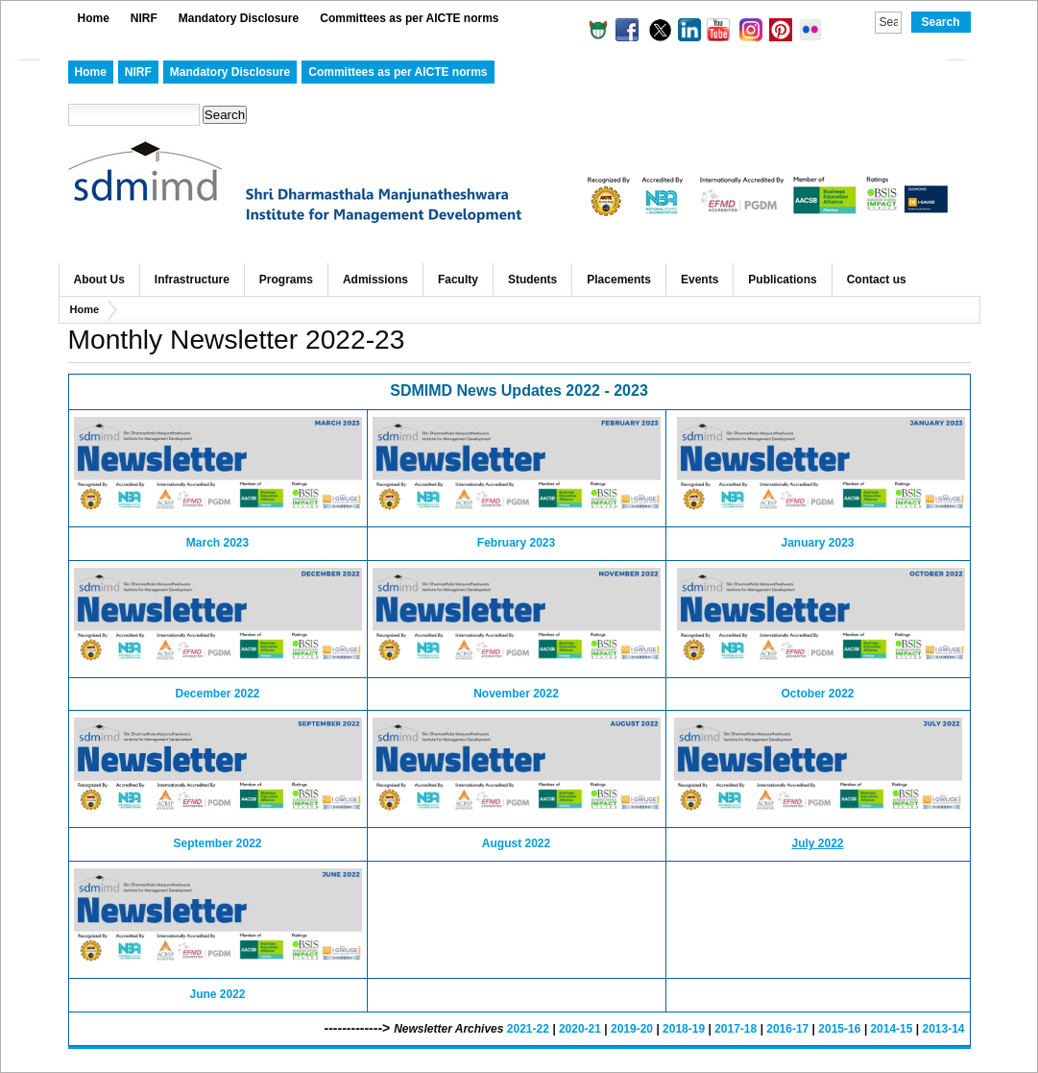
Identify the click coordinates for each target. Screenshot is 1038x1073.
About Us (99, 279)
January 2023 (817, 542)
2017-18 (735, 1029)
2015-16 (839, 1029)
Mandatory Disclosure (239, 18)
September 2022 (217, 843)
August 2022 (516, 843)
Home (93, 18)
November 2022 (516, 693)
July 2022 (817, 843)
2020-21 (580, 1029)
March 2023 (217, 542)
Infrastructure (192, 279)
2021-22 (528, 1029)
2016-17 (787, 1029)
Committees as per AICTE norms (409, 18)
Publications (782, 279)
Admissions (375, 279)
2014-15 (891, 1029)
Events (699, 279)
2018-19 (684, 1029)
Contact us (876, 279)
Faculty (458, 279)
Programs (286, 279)
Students (532, 279)
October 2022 (817, 693)
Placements (619, 279)
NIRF (144, 18)
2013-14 (943, 1029)
